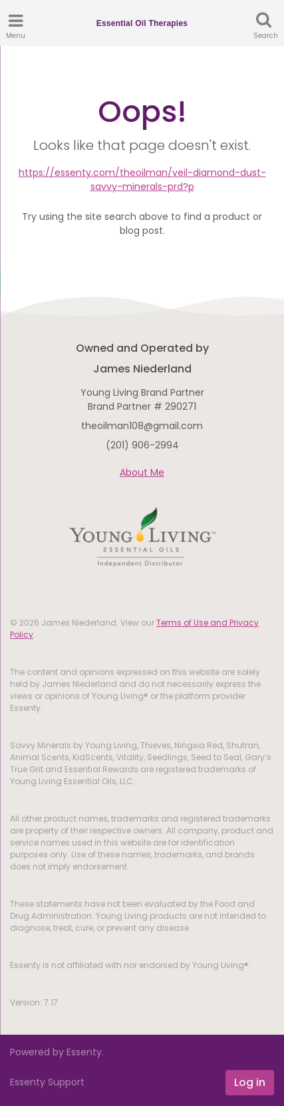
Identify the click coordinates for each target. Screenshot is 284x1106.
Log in (249, 1082)
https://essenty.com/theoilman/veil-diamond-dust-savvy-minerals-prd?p (142, 179)
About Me (142, 472)
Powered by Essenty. (57, 1052)
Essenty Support (47, 1082)
